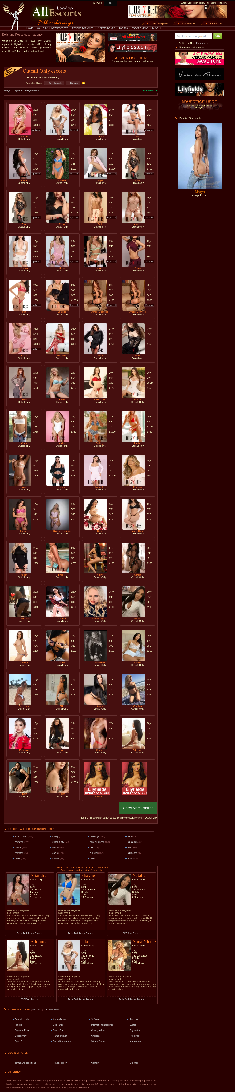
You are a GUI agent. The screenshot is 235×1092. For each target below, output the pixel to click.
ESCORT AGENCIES (82, 28)
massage (94, 836)
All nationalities (52, 1009)
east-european (97, 842)
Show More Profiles (138, 808)
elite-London (21, 836)
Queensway (20, 1035)
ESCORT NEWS (140, 28)
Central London (22, 1019)
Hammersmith (60, 1035)
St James (95, 1019)
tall (91, 847)
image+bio (18, 90)
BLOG (155, 28)
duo (92, 858)
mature (55, 858)
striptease (132, 853)
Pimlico (18, 1025)
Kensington (135, 1041)
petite (17, 858)
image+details (32, 90)
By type (74, 83)
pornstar (19, 853)
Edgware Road (22, 1030)
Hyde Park (134, 1035)
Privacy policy (60, 1062)
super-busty (58, 842)
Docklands (58, 1025)
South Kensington (62, 1041)
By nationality (55, 83)
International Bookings (102, 1025)
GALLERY (42, 28)
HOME (29, 28)
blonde (18, 847)
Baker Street (59, 1030)
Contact (95, 1062)
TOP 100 (123, 28)
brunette (19, 842)
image (7, 90)
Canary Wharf (98, 1030)
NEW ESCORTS (59, 28)
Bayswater (134, 1030)
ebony (131, 858)
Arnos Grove (59, 1019)
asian (55, 853)
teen (130, 847)
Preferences (202, 43)
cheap (55, 836)
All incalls (37, 1009)
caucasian (133, 842)
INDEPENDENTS (106, 28)
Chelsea (95, 1035)
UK (110, 3)
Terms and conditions (25, 1062)
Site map (133, 1062)
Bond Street (20, 1041)
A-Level (94, 853)
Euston (132, 1025)
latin (130, 836)
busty (55, 847)
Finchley (133, 1019)
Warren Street (98, 1041)
